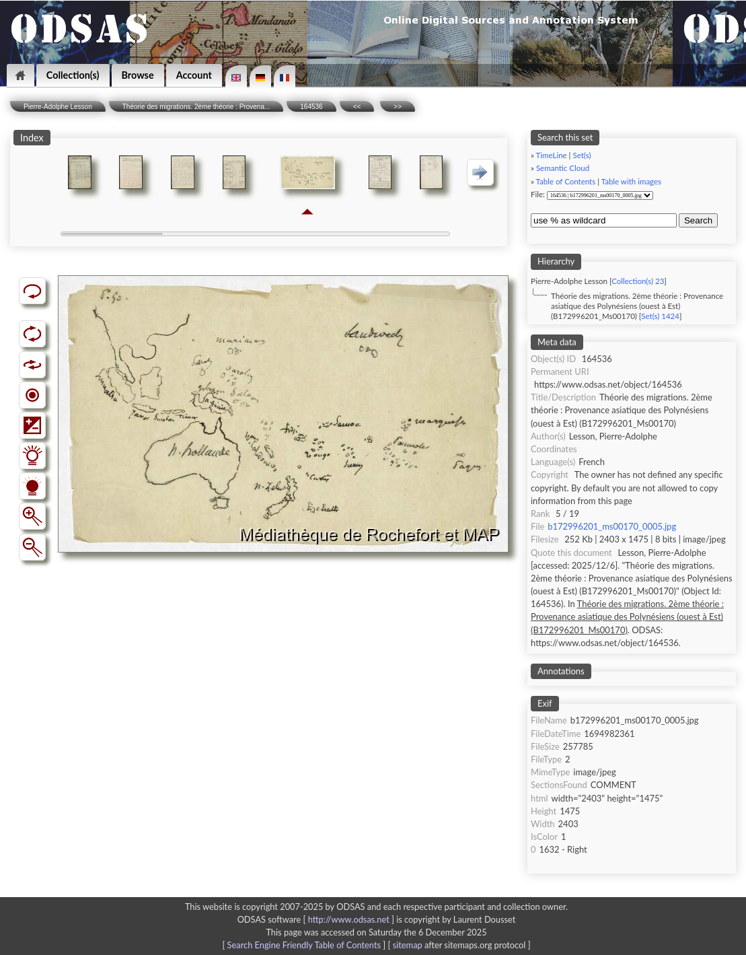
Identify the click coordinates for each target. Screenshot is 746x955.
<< (357, 106)
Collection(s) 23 (637, 281)
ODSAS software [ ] (317, 919)
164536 (311, 106)
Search (698, 220)
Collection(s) (73, 75)
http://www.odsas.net (348, 919)
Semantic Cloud (562, 168)
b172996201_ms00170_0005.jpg (612, 526)
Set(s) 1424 (660, 316)
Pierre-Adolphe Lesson (58, 106)
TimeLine (551, 155)
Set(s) (581, 155)
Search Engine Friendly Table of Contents (304, 945)
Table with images (631, 181)
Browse (138, 75)
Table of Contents (566, 181)
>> (398, 106)
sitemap (407, 945)
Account (194, 75)
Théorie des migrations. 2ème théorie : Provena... (196, 106)
